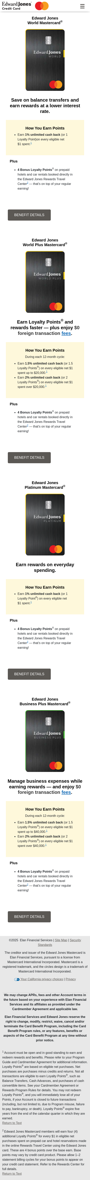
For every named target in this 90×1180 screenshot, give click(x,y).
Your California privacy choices (41, 979)
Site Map (61, 940)
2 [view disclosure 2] (27, 182)
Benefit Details (26, 215)
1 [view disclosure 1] (31, 143)
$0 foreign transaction (48, 330)
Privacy (71, 979)
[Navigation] (82, 6)
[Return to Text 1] (45, 1123)
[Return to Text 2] (45, 1173)
